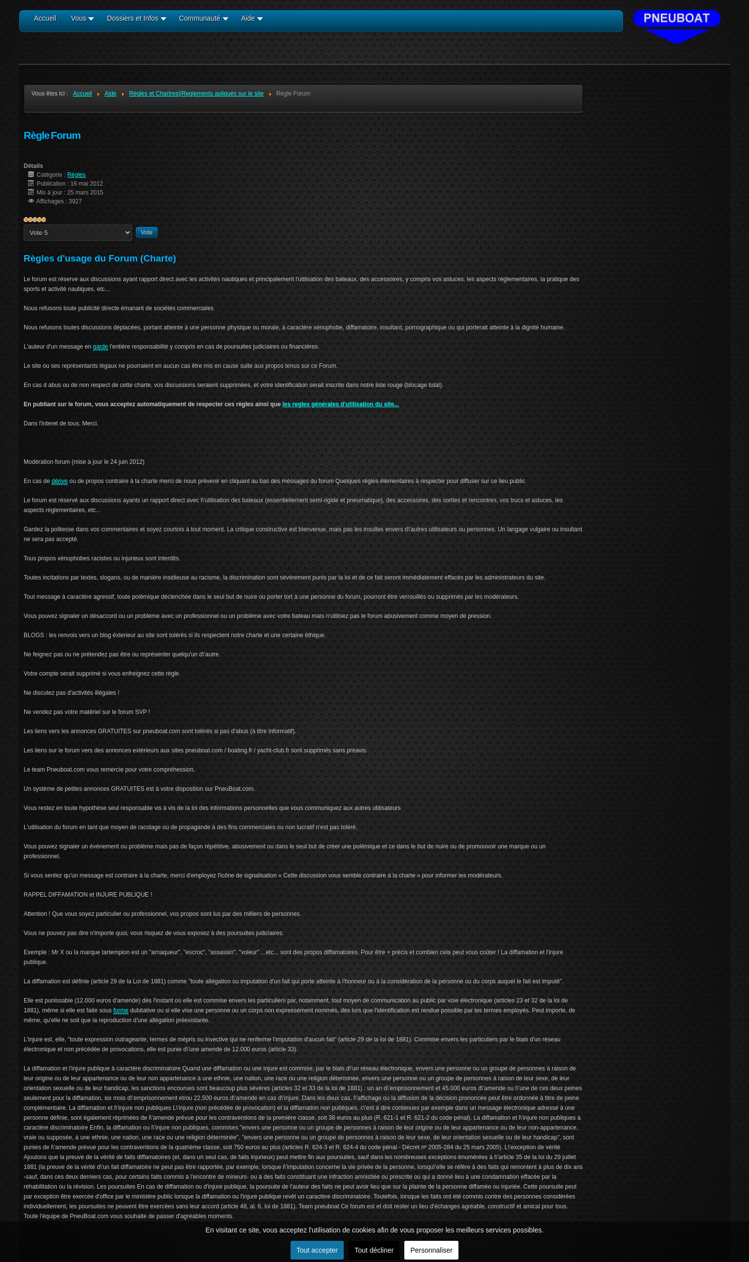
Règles (76, 174)
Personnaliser (431, 1250)
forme (121, 1010)
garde (100, 346)
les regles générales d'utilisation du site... (341, 404)
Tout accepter (317, 1250)
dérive (60, 481)
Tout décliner (374, 1250)
